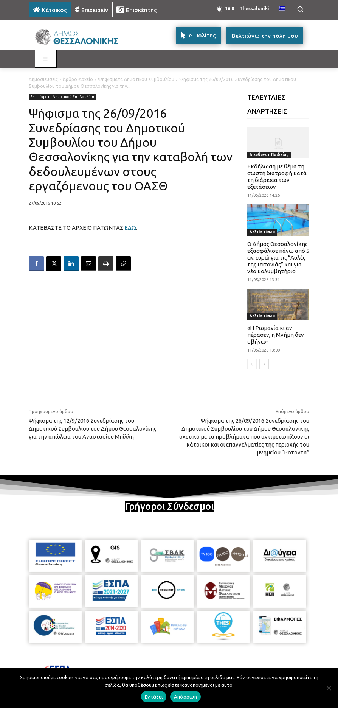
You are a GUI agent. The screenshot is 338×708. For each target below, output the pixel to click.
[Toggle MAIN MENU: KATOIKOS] (46, 59)
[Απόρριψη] (328, 688)
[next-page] (264, 364)
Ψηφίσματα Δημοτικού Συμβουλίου (136, 79)
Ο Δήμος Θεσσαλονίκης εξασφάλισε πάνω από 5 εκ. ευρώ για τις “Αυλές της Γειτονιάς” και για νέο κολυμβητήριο (278, 257)
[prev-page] (252, 364)
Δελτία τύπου (262, 232)
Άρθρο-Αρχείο (78, 79)
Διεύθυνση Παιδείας (269, 154)
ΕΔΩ (130, 227)
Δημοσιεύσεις (43, 79)
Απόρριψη (185, 696)
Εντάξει (154, 696)
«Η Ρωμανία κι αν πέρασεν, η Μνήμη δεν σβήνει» (275, 335)
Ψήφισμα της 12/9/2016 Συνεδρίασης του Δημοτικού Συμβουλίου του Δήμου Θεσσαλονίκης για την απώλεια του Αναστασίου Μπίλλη (93, 428)
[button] (300, 9)
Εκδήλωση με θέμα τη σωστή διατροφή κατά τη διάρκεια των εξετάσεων (277, 176)
